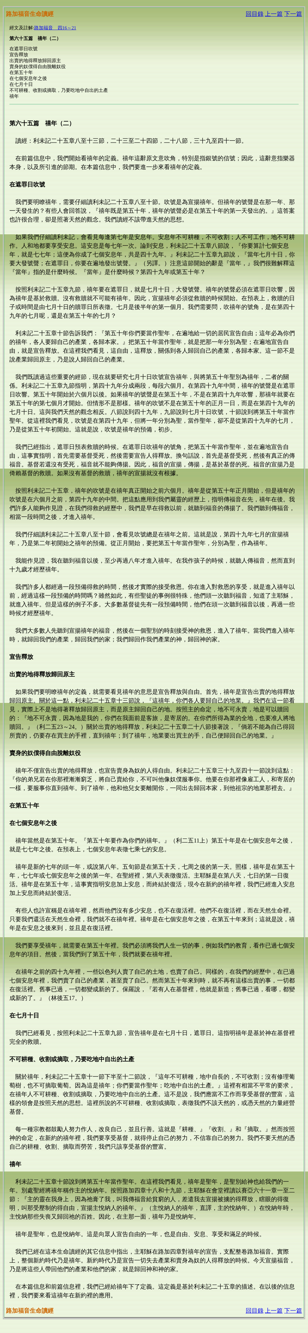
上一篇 (274, 14)
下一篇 (293, 14)
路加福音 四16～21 (55, 27)
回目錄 (255, 14)
